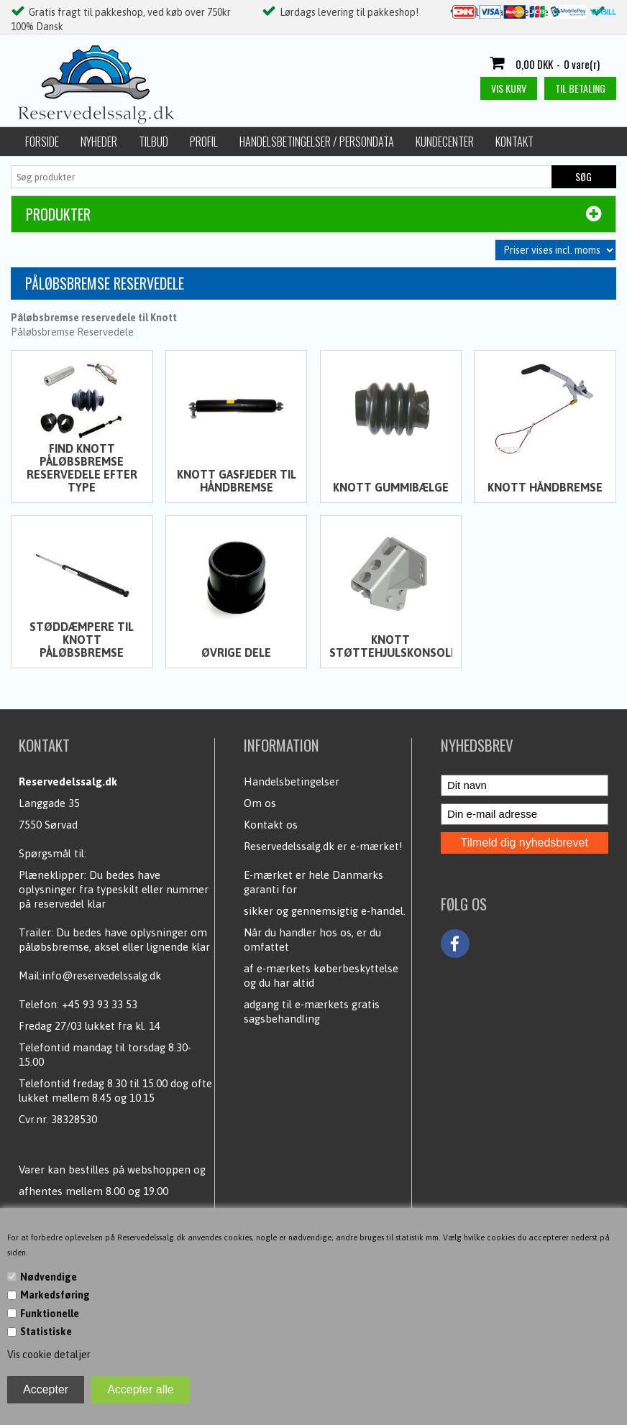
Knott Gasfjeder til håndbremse (236, 481)
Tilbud (153, 141)
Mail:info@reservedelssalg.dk (90, 975)
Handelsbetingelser (291, 781)
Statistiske (46, 1331)
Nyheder (99, 141)
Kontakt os (271, 824)
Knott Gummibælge (391, 487)
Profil (204, 141)
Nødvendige (48, 1277)
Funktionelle (49, 1313)
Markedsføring (55, 1295)
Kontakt (514, 141)
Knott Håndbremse (545, 487)
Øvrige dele (236, 652)
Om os (260, 803)
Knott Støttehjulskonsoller (391, 646)
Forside (42, 141)
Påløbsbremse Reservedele (72, 332)
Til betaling (580, 88)
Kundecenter (445, 141)
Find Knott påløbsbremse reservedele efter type (82, 468)
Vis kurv (508, 88)
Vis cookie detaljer (49, 1354)
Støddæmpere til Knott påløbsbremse (81, 639)
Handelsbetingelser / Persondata (316, 141)
